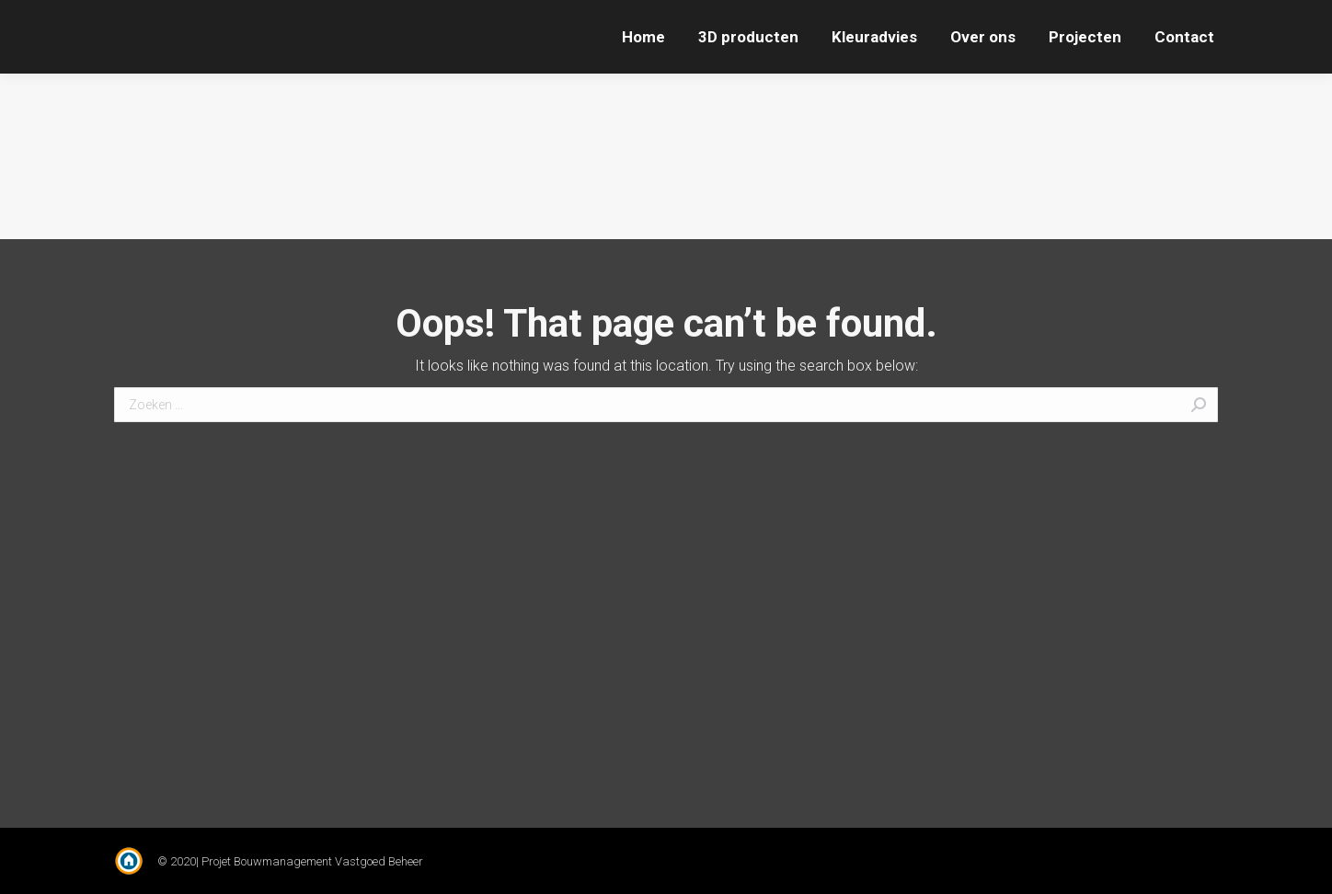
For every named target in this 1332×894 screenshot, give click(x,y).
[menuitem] (643, 37)
